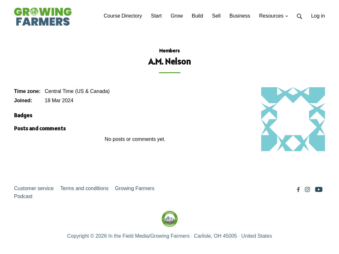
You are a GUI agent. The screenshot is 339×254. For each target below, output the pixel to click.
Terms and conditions (84, 188)
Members (169, 50)
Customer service (34, 188)
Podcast (23, 196)
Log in (318, 16)
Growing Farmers (135, 188)
